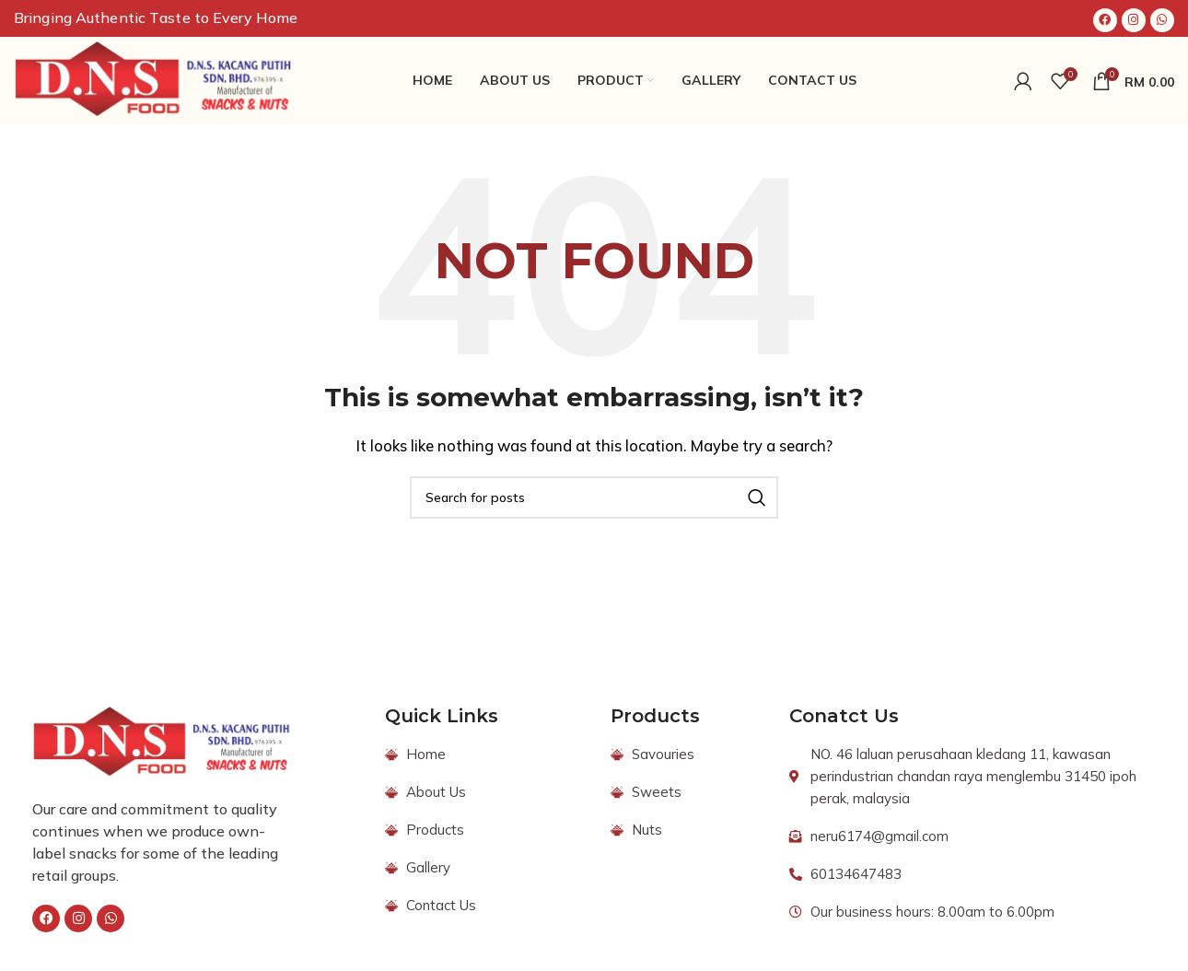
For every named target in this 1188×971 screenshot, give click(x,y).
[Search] (594, 497)
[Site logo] (154, 79)
